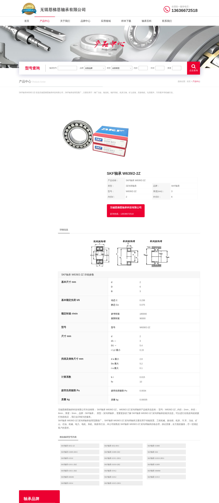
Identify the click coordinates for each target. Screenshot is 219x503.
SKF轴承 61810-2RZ (145, 399)
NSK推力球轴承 (119, 465)
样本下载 (126, 22)
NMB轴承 (40, 186)
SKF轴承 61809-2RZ (80, 392)
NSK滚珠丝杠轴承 (141, 474)
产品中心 (45, 22)
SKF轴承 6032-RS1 (112, 386)
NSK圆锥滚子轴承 (141, 479)
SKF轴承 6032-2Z (79, 386)
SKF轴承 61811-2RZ (80, 405)
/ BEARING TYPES (126, 452)
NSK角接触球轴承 (120, 474)
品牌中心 (85, 22)
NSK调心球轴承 (119, 469)
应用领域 (106, 22)
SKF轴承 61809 (176, 399)
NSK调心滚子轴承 (141, 465)
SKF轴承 (40, 171)
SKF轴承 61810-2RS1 (80, 399)
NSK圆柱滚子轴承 (141, 460)
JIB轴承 (40, 217)
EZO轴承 (40, 140)
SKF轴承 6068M (144, 405)
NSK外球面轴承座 (120, 479)
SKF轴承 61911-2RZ (113, 399)
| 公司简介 (34, 499)
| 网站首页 (24, 499)
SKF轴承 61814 (144, 411)
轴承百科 (146, 22)
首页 (26, 22)
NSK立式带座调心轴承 (141, 469)
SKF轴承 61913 (111, 411)
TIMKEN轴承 (40, 155)
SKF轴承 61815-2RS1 (178, 411)
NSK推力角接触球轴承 (141, 483)
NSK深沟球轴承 (119, 460)
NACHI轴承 (40, 202)
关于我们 (65, 22)
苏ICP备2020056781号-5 (146, 499)
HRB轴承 (40, 163)
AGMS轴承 (40, 210)
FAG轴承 (40, 194)
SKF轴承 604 (110, 392)
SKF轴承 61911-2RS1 (178, 392)
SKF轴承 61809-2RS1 (178, 386)
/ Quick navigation (31, 452)
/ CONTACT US (171, 452)
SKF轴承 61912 (111, 405)
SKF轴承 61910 (144, 392)
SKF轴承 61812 (78, 411)
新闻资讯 (23, 479)
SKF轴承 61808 (144, 386)
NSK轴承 (40, 132)
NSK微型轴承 (118, 483)
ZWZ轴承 (40, 178)
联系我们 (167, 22)
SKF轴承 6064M (176, 405)
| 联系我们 (45, 499)
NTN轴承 (40, 147)
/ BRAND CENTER (79, 452)
